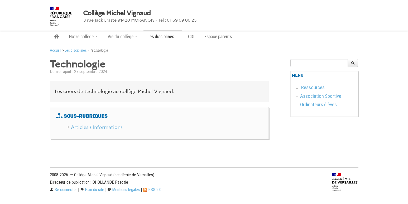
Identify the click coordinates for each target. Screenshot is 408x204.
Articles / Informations (97, 127)
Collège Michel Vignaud (117, 13)
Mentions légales (123, 189)
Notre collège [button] (83, 36)
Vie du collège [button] (122, 36)
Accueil (55, 50)
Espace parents (218, 36)
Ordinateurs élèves (318, 104)
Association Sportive (320, 96)
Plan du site (92, 189)
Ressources (313, 87)
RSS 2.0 (152, 189)
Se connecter (63, 189)
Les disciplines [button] (162, 36)
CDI (191, 36)
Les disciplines (76, 50)
